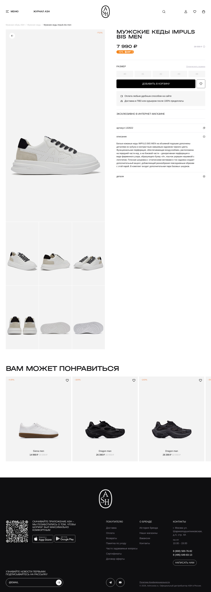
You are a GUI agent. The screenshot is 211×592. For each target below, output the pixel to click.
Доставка (111, 528)
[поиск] (163, 11)
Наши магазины (149, 533)
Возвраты (111, 538)
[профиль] (185, 11)
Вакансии (145, 538)
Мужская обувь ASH (15, 25)
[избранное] (194, 11)
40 (125, 74)
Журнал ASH (41, 11)
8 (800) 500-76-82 (182, 551)
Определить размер (195, 66)
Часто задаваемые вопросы (121, 548)
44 (197, 74)
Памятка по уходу (116, 543)
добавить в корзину (156, 83)
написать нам (184, 562)
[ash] (105, 11)
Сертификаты (114, 553)
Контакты (145, 543)
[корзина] (203, 11)
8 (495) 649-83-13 (182, 554)
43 (179, 74)
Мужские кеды (34, 25)
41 (143, 74)
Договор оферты (115, 559)
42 (161, 74)
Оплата (110, 533)
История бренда (149, 528)
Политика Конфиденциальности (155, 582)
